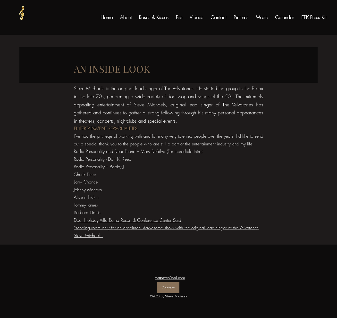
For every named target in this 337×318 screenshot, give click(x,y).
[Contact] (168, 287)
